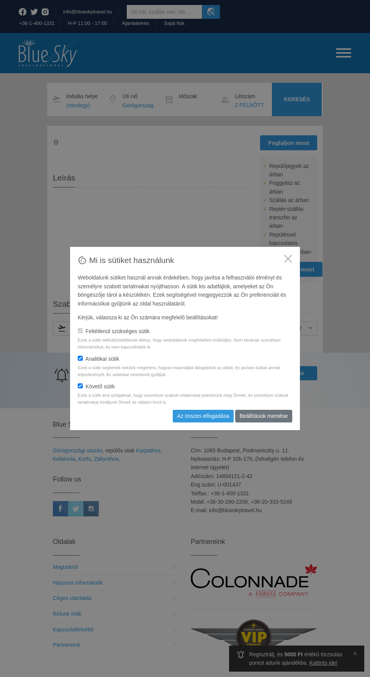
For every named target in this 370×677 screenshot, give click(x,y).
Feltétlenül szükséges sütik (114, 331)
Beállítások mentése (263, 416)
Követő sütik (96, 386)
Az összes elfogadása (203, 416)
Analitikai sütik (98, 359)
